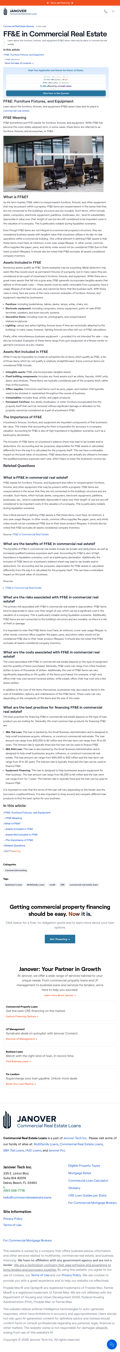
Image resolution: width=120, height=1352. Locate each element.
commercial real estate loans (84, 884)
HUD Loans (33, 1150)
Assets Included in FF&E (19, 829)
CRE (62, 884)
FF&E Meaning (14, 818)
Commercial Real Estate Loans (81, 1144)
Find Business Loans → (18, 1061)
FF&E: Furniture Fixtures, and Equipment (27, 812)
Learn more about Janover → (60, 995)
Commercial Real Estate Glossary (18, 26)
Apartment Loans (13, 884)
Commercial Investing (16, 870)
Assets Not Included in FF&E (22, 834)
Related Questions (14, 845)
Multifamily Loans (35, 884)
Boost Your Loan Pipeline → (21, 1084)
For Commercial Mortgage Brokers (92, 1203)
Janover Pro (57, 1150)
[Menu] (113, 11)
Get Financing (12, 851)
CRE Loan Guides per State (87, 1195)
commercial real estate (16, 110)
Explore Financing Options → (22, 1016)
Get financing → (60, 939)
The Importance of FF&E (19, 840)
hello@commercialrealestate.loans (27, 1197)
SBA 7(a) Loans (13, 1150)
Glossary (74, 1188)
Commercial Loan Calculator (88, 1180)
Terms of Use (12, 1225)
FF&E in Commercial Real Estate (31, 534)
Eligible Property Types (84, 1165)
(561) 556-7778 (14, 1189)
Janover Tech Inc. (75, 1138)
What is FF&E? (12, 823)
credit (52, 884)
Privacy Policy (13, 1219)
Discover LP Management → (21, 1039)
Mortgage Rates (79, 1173)
